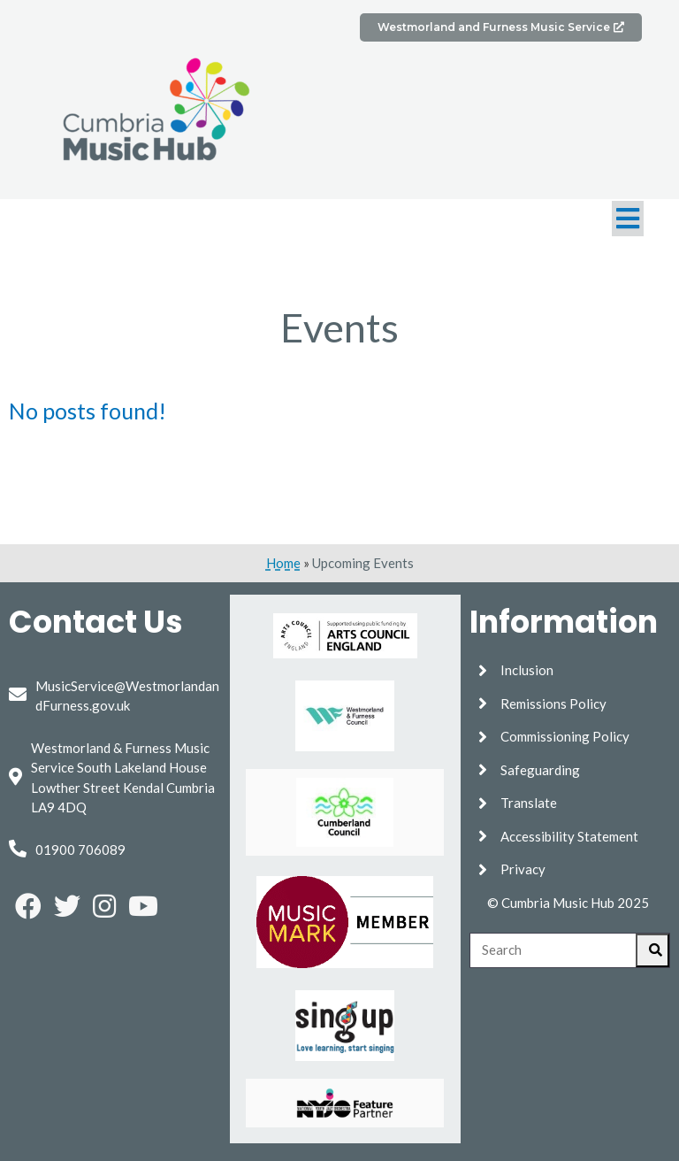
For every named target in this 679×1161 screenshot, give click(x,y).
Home (283, 563)
